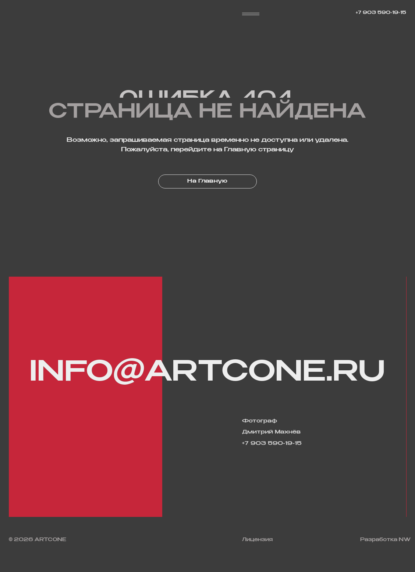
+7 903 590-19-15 (381, 13)
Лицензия (257, 539)
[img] (146, 540)
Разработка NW (385, 539)
